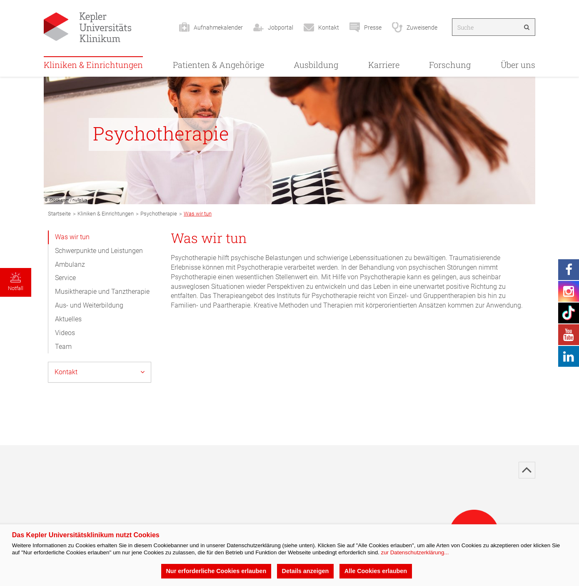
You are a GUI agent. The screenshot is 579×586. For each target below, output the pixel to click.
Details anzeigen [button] (305, 571)
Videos (65, 333)
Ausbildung (316, 64)
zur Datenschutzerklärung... (415, 552)
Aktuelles (68, 319)
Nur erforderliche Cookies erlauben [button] (216, 571)
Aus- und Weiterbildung (89, 305)
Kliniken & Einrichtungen (93, 64)
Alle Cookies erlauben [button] (375, 571)
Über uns (518, 64)
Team (63, 347)
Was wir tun (72, 237)
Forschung (450, 64)
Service (65, 278)
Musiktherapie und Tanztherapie (102, 292)
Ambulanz (70, 264)
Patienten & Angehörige (218, 64)
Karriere (383, 64)
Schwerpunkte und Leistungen (99, 251)
